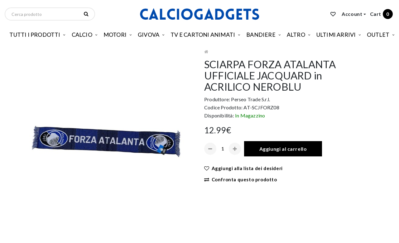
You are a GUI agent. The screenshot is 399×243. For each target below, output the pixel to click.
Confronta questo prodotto (240, 179)
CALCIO (82, 34)
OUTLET (378, 34)
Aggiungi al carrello (283, 149)
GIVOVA (148, 34)
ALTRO (296, 34)
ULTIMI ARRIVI (336, 34)
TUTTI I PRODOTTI (34, 34)
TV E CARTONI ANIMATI (203, 34)
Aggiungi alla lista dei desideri (243, 168)
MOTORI (115, 34)
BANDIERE (261, 34)
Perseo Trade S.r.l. (250, 99)
